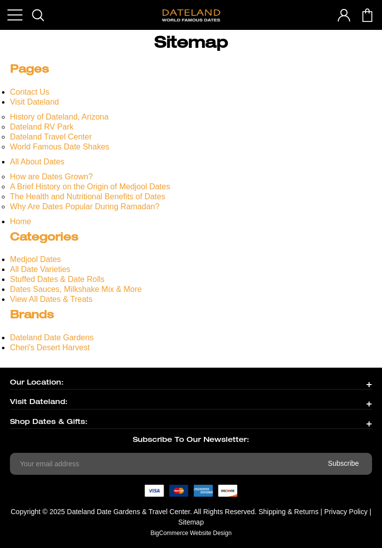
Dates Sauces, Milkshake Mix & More (76, 289)
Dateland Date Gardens (52, 337)
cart (367, 15)
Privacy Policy (346, 512)
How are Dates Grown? (51, 176)
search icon (38, 15)
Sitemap (190, 522)
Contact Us (29, 92)
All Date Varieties (40, 269)
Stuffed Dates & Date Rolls (57, 279)
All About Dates (37, 161)
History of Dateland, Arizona (59, 117)
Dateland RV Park (42, 127)
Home (20, 221)
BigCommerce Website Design (190, 533)
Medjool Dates (35, 259)
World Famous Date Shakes (59, 146)
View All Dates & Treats (51, 299)
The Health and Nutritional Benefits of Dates (87, 196)
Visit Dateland (34, 102)
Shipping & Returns (289, 512)
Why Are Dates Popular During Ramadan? (85, 206)
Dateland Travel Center (51, 137)
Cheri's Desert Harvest (50, 347)
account (344, 15)
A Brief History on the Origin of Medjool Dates (90, 186)
